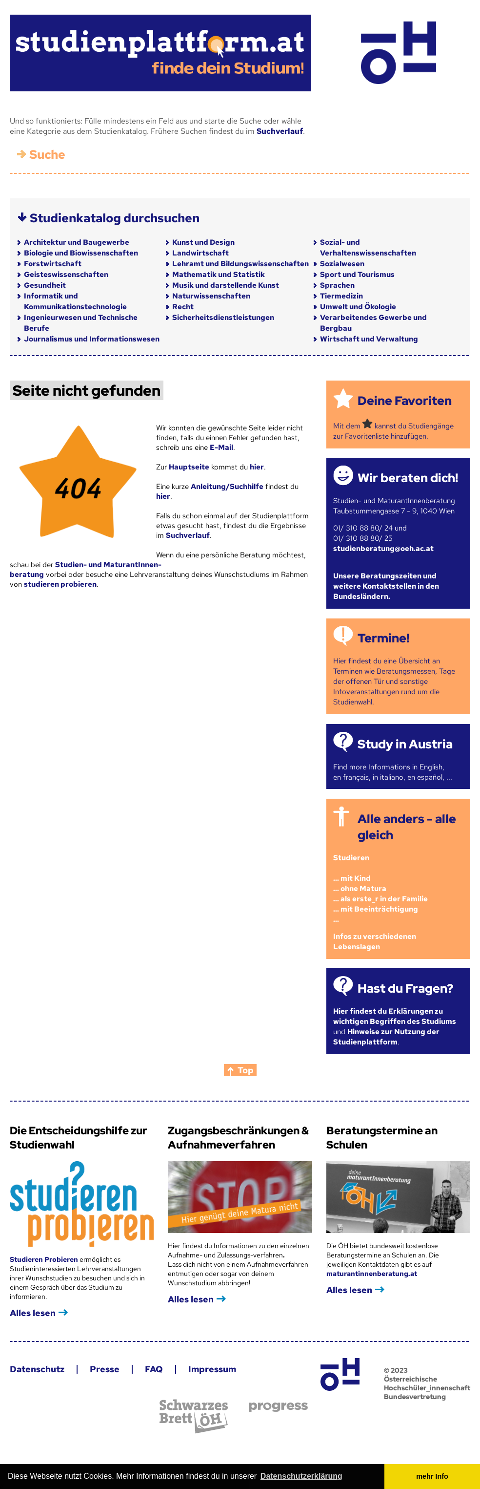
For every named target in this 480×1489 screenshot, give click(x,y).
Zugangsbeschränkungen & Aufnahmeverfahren (238, 1138)
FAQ (154, 1369)
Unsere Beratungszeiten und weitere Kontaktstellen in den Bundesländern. (386, 586)
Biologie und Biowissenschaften (81, 253)
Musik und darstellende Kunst (225, 285)
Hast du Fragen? (405, 988)
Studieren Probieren (45, 1259)
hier (257, 467)
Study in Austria (405, 744)
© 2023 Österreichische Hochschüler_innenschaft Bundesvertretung (427, 1383)
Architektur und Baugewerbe (76, 242)
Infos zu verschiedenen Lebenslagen (374, 942)
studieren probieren (60, 584)
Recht (183, 307)
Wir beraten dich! (408, 478)
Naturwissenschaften (211, 296)
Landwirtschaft (200, 253)
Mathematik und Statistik (218, 274)
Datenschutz (37, 1369)
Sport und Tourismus (357, 274)
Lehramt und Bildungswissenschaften (240, 264)
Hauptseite (189, 467)
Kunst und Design (203, 242)
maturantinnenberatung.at (371, 1273)
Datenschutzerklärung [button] (301, 1476)
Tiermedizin (341, 296)
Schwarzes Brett (194, 1416)
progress (278, 1407)
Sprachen (337, 285)
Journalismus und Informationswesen (92, 339)
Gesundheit (45, 285)
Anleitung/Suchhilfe (227, 486)
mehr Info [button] (432, 1476)
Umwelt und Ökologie (358, 307)
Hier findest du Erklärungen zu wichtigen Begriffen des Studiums (394, 1016)
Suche (47, 155)
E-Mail (221, 447)
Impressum (212, 1369)
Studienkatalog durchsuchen (115, 218)
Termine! (383, 638)
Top (246, 1070)
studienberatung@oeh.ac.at (383, 548)
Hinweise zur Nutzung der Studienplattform (386, 1037)
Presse (105, 1369)
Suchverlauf (280, 131)
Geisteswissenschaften (66, 274)
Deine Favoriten (405, 401)
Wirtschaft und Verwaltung (369, 339)
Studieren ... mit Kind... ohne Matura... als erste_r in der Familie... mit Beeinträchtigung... (380, 888)
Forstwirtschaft (52, 264)
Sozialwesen (342, 264)
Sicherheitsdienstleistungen (223, 317)
